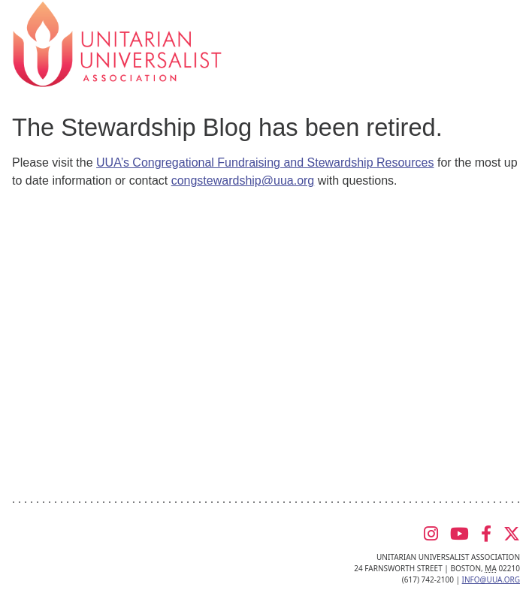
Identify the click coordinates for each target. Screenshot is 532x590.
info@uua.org (491, 579)
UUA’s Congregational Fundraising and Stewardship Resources (265, 162)
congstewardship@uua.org (243, 180)
